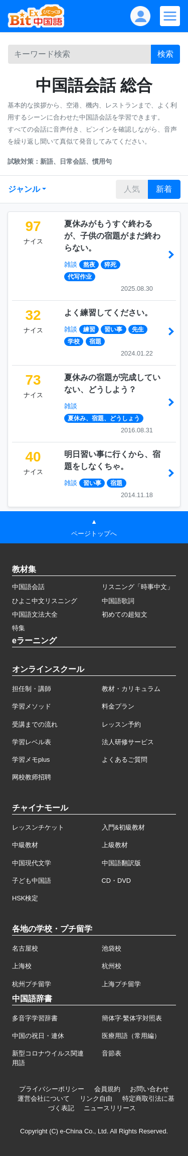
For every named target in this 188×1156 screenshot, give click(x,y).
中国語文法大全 (35, 614)
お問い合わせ (149, 1089)
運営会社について (44, 1098)
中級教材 (25, 845)
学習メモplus (31, 759)
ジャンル (24, 189)
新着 (164, 189)
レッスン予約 (121, 724)
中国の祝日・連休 (38, 1035)
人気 (132, 189)
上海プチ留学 (121, 984)
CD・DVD (116, 880)
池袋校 (111, 948)
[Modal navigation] (170, 16)
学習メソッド (31, 706)
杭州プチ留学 (31, 984)
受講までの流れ (35, 724)
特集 (18, 628)
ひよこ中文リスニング (44, 601)
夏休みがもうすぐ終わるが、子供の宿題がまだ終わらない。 (112, 235)
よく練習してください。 (108, 312)
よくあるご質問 (124, 759)
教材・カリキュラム (131, 688)
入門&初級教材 (123, 827)
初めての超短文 (124, 614)
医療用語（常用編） (131, 1035)
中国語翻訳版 (121, 863)
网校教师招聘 (31, 777)
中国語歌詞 (118, 601)
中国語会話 (28, 587)
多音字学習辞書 (35, 1018)
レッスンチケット (38, 827)
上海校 (22, 966)
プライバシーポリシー (51, 1089)
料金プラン (118, 706)
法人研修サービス (128, 742)
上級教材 (115, 845)
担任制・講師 (31, 688)
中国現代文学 (31, 863)
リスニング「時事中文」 (137, 587)
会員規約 (107, 1089)
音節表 (111, 1053)
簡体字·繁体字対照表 (132, 1018)
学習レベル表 (31, 742)
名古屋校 (25, 948)
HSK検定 (25, 898)
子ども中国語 (31, 880)
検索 (165, 54)
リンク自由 (96, 1098)
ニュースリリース (110, 1108)
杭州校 (111, 966)
